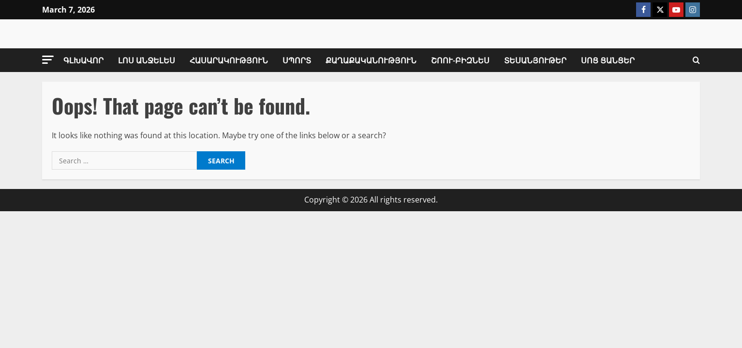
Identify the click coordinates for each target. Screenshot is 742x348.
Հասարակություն (229, 60)
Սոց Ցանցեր (608, 60)
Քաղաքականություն (371, 60)
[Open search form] (696, 60)
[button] (48, 60)
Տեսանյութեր (535, 60)
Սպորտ (296, 60)
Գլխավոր (83, 60)
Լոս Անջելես (146, 60)
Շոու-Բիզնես (460, 60)
